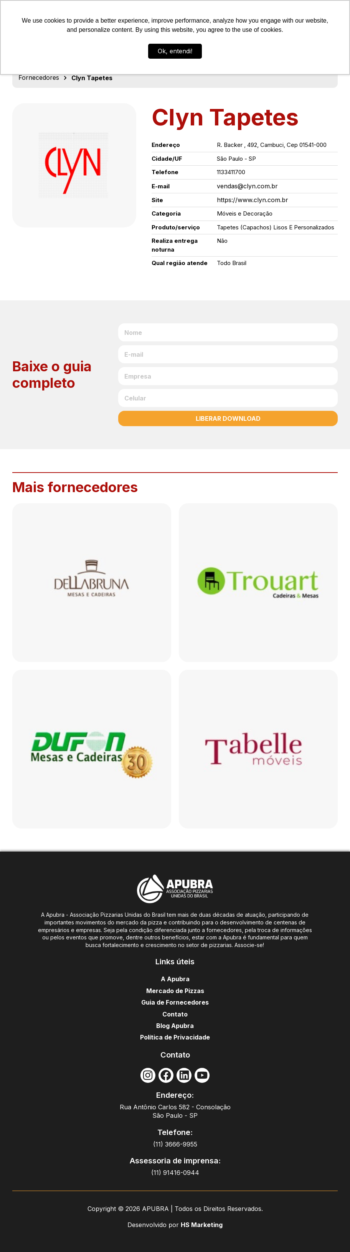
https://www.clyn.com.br (252, 200)
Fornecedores (38, 77)
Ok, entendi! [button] (175, 51)
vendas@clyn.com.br (247, 186)
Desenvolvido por (154, 1225)
